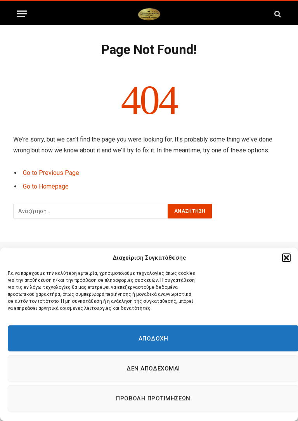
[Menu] (22, 14)
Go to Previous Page (51, 172)
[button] (286, 258)
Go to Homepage (46, 186)
